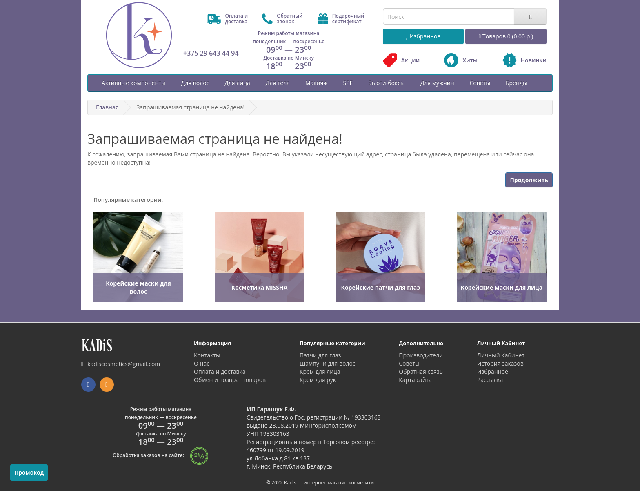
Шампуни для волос (328, 363)
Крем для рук (318, 380)
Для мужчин (437, 83)
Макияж (316, 83)
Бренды (516, 83)
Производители (421, 355)
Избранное (492, 371)
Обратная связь (421, 371)
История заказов (500, 363)
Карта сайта (415, 380)
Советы (480, 83)
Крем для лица (320, 371)
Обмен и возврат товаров (230, 380)
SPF (347, 83)
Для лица (237, 83)
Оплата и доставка (220, 371)
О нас (201, 363)
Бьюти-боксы (386, 83)
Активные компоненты (134, 83)
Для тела (278, 83)
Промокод (29, 472)
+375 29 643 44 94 (211, 53)
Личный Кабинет (500, 355)
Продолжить (529, 180)
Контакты (207, 355)
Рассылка (490, 380)
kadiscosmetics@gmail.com (120, 364)
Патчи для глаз (320, 355)
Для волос (195, 83)
